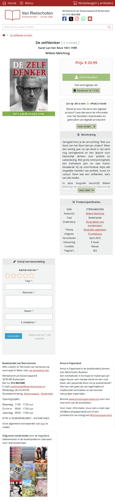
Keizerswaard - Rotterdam (38, 393)
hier (43, 423)
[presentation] (24, 347)
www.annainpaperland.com (84, 399)
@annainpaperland (101, 415)
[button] (93, 3)
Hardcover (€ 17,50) (86, 90)
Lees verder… (86, 126)
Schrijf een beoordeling (31, 261)
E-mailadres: (28, 322)
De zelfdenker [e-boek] (21, 35)
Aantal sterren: (28, 270)
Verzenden (13, 336)
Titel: (28, 281)
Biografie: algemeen (95, 229)
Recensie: (28, 292)
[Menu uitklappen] (26, 3)
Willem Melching (95, 213)
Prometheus (95, 233)
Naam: (27, 311)
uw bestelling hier (39, 370)
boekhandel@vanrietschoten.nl (27, 386)
